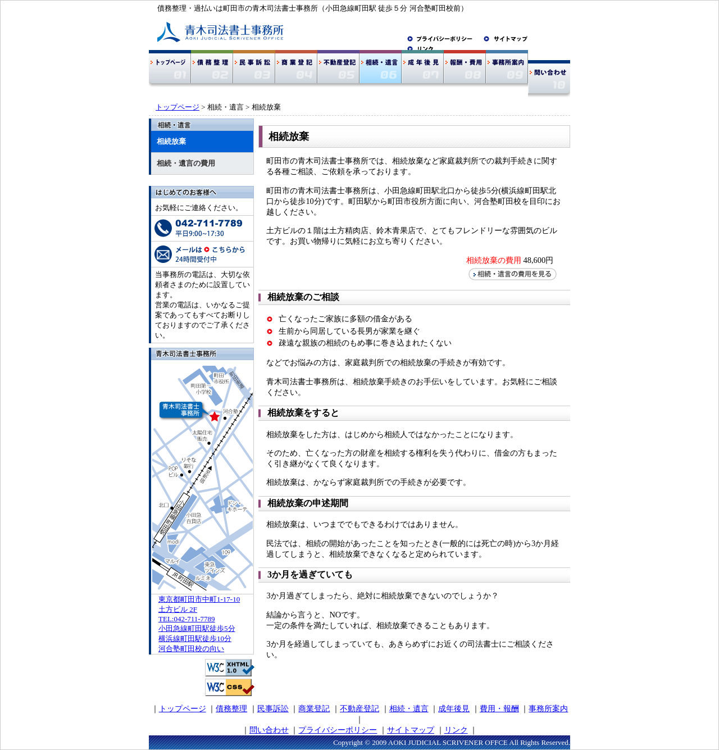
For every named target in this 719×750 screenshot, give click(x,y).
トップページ (177, 107)
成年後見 (454, 708)
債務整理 (231, 708)
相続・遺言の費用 (186, 163)
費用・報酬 (499, 708)
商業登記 (314, 708)
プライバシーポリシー (337, 729)
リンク (456, 729)
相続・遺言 (409, 708)
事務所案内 (548, 708)
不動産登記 (359, 708)
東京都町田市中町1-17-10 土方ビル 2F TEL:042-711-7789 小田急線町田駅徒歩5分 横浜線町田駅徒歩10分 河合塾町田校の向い (199, 624)
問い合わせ (269, 729)
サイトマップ (410, 729)
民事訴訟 (273, 708)
